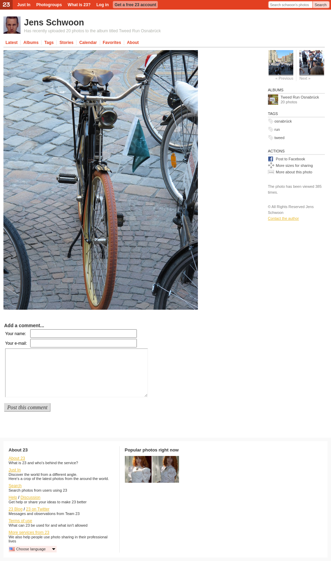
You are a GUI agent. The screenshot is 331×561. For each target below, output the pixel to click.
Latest (11, 42)
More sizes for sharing (294, 165)
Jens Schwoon (54, 22)
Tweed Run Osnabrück (300, 97)
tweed (279, 138)
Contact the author (283, 218)
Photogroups (49, 4)
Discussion (30, 497)
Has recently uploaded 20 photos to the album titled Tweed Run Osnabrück (92, 30)
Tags (49, 42)
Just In (24, 4)
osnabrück (283, 121)
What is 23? (79, 4)
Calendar (88, 42)
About (133, 42)
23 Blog (16, 509)
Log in (102, 4)
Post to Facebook (290, 159)
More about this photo (294, 172)
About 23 (17, 458)
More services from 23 (29, 532)
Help (13, 497)
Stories (66, 42)
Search (321, 5)
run (277, 129)
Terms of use (20, 520)
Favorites (112, 42)
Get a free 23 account (135, 4)
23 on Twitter (37, 509)
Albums (30, 42)
